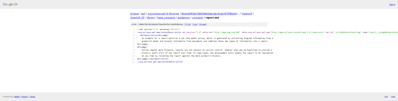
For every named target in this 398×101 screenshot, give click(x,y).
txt (386, 96)
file (188, 24)
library (151, 17)
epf (143, 13)
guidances (184, 17)
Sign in (392, 4)
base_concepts (166, 17)
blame (203, 24)
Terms (32, 96)
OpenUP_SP (137, 17)
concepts (197, 17)
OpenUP (247, 13)
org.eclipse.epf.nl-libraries (163, 13)
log (195, 24)
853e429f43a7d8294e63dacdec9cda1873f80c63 (209, 13)
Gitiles (17, 96)
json (393, 96)
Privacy (24, 96)
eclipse (134, 13)
